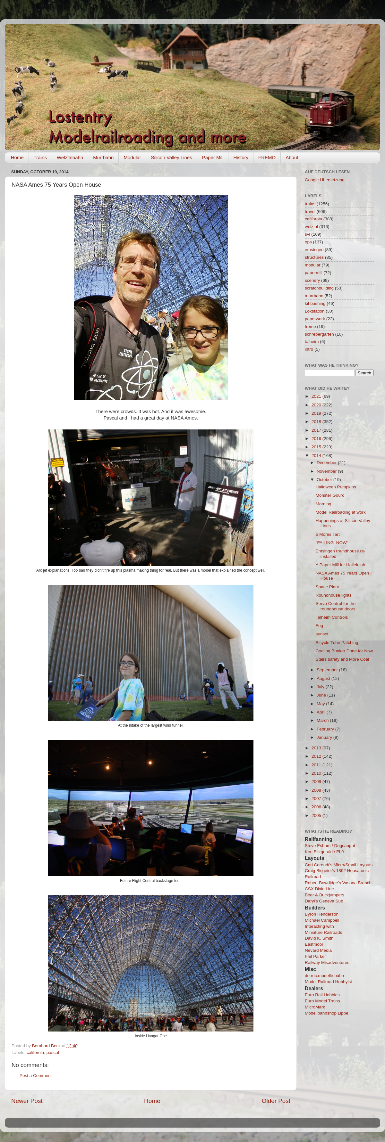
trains (310, 203)
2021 (317, 396)
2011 (317, 765)
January (325, 737)
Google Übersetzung (325, 179)
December (327, 462)
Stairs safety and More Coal (342, 659)
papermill (313, 272)
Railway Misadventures (327, 962)
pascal (53, 1052)
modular (313, 265)
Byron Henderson (321, 914)
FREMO (267, 157)
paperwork (315, 318)
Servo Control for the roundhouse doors (336, 606)
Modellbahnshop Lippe (326, 1013)
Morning (323, 504)
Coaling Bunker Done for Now (344, 650)
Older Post (276, 1100)
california (35, 1052)
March (323, 720)
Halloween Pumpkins (336, 487)
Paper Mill (213, 157)
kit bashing (315, 303)
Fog (319, 625)
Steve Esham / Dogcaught (330, 845)
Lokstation (315, 311)
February (326, 729)
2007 (317, 798)
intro (309, 349)
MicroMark (315, 1007)
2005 (317, 815)
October (325, 479)
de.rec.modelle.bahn (324, 975)
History (240, 157)
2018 (317, 421)
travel (310, 211)
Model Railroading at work (341, 512)
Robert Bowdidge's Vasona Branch (338, 882)
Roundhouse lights (334, 595)
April (322, 712)
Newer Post (27, 1100)
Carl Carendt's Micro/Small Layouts (338, 864)
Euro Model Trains (322, 1001)
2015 (317, 447)
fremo (310, 326)
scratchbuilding (319, 288)
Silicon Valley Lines (171, 157)
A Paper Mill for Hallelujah (340, 564)
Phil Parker (315, 956)
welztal (311, 226)
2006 (317, 806)
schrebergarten (319, 334)
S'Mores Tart (328, 534)
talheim (312, 341)
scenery (312, 280)
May (321, 703)
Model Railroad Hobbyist (328, 981)
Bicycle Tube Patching (337, 642)
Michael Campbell (322, 920)
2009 (317, 781)
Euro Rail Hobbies (322, 994)
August (324, 678)
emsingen (314, 249)
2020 (317, 405)
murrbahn (314, 295)
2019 (317, 413)
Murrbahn (103, 157)
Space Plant (327, 586)
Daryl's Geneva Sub (324, 901)
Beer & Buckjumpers (324, 895)
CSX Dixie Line (319, 888)
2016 (317, 438)
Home (17, 157)
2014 (317, 455)
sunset (322, 634)
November (327, 471)
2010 (317, 773)
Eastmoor (314, 944)
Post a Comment (36, 1075)
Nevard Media (318, 950)
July (321, 686)
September (328, 669)
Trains (40, 157)
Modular (132, 157)
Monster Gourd (330, 495)
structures (314, 257)
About (292, 157)
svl (307, 234)
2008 (317, 790)
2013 (317, 748)
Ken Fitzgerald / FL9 (324, 851)
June (322, 695)
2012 (317, 756)
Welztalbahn (70, 157)
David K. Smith (319, 938)
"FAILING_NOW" (332, 542)
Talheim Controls (332, 617)
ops (308, 242)
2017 (317, 430)
